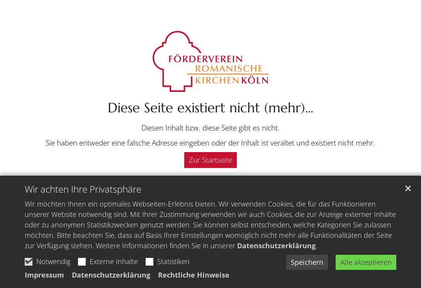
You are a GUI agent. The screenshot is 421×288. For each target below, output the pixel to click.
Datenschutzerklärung (276, 245)
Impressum (44, 275)
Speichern (307, 262)
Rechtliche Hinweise (193, 275)
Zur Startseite (210, 160)
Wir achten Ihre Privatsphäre (83, 189)
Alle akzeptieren (366, 262)
